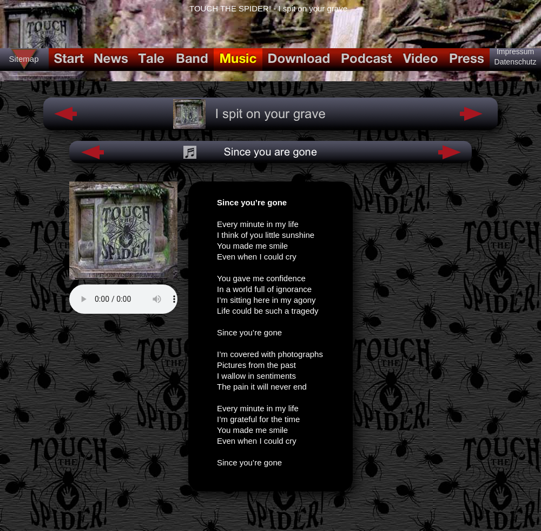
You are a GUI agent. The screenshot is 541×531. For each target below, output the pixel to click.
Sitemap (23, 58)
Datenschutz (515, 61)
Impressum (515, 51)
